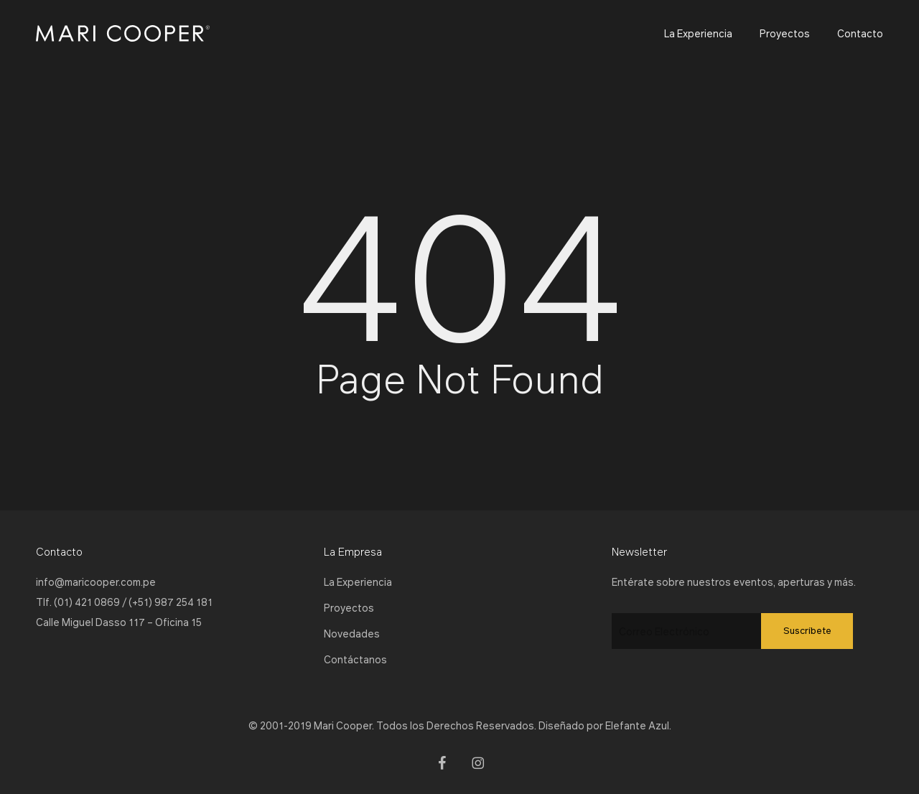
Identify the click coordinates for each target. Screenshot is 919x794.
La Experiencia (358, 581)
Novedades (352, 633)
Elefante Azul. (638, 725)
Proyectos (349, 607)
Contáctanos (355, 659)
